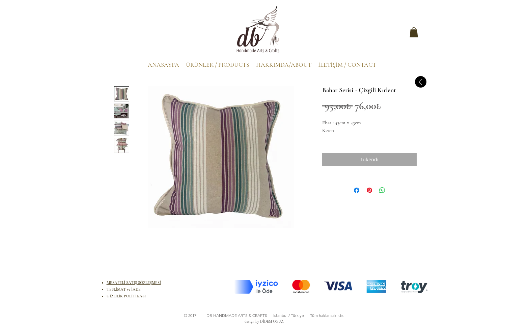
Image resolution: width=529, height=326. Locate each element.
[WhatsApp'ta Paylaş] (382, 190)
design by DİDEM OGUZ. (263, 321)
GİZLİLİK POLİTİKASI (126, 296)
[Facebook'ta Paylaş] (357, 190)
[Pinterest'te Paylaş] (369, 190)
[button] (414, 32)
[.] (121, 34)
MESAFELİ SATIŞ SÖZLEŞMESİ (134, 282)
